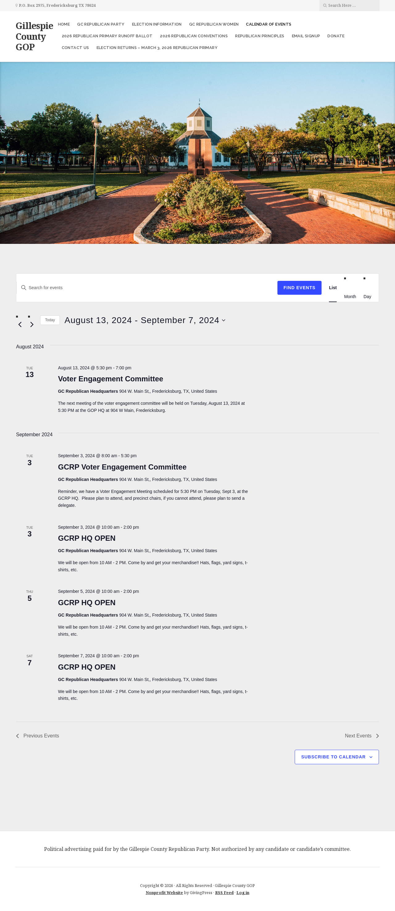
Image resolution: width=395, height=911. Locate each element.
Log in (242, 892)
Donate (335, 36)
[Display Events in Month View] (350, 296)
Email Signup (306, 36)
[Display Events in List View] (333, 288)
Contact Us (75, 47)
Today (50, 320)
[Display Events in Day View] (367, 296)
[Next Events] (31, 324)
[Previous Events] (19, 324)
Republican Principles (259, 36)
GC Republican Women (214, 24)
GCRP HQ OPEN (86, 538)
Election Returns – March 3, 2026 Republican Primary (157, 47)
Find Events (300, 287)
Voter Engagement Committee (110, 379)
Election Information (157, 24)
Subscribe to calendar (333, 756)
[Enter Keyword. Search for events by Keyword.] (146, 288)
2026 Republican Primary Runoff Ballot (107, 36)
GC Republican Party (101, 24)
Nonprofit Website (164, 892)
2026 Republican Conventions (194, 36)
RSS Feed (224, 892)
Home (64, 24)
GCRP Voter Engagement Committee (122, 467)
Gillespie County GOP (34, 36)
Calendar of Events (268, 24)
